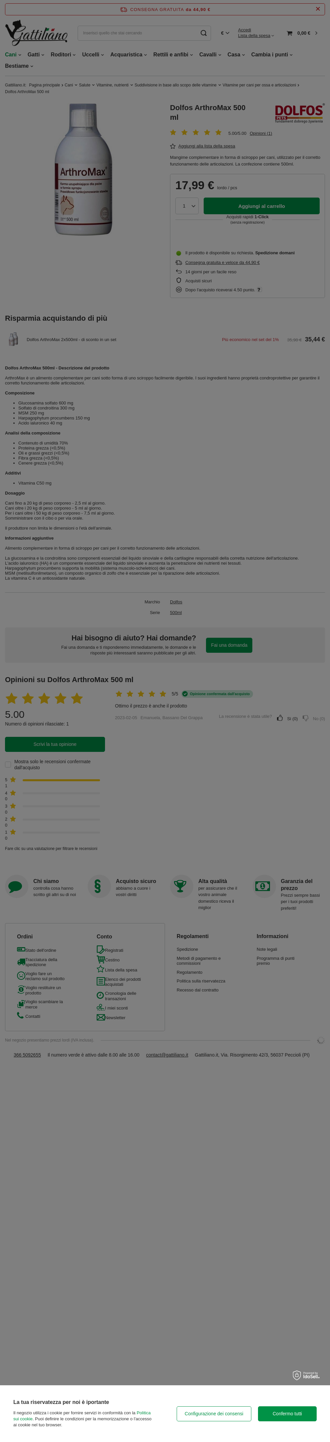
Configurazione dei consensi (214, 1413)
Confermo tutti (287, 1413)
